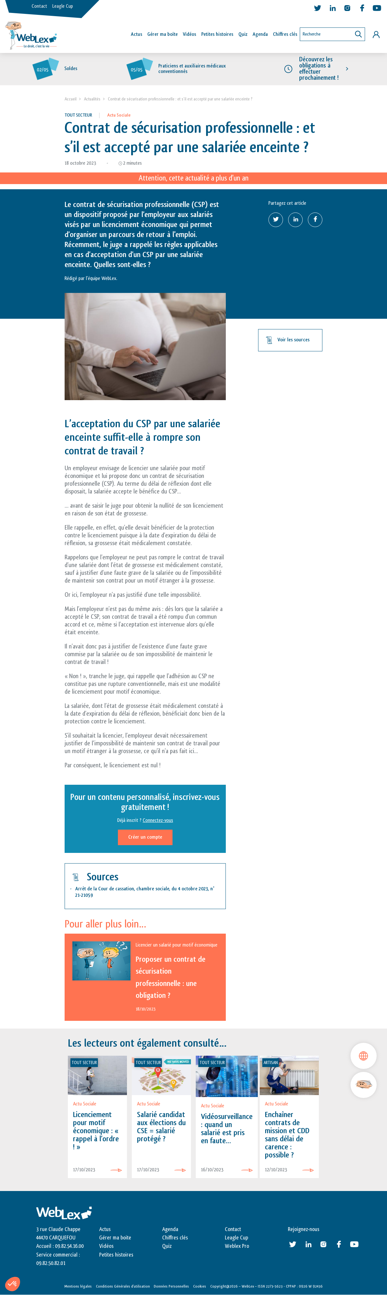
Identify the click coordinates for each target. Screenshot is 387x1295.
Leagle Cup (62, 6)
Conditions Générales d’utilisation (123, 1286)
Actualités (92, 99)
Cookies (199, 1286)
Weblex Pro (237, 1246)
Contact (39, 6)
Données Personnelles (171, 1286)
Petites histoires (217, 34)
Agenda (260, 34)
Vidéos (189, 34)
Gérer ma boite (115, 1237)
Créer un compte (145, 837)
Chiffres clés (285, 34)
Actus (136, 34)
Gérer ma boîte (162, 34)
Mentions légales (78, 1286)
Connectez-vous (158, 820)
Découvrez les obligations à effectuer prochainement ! (319, 69)
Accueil (71, 99)
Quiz (242, 34)
